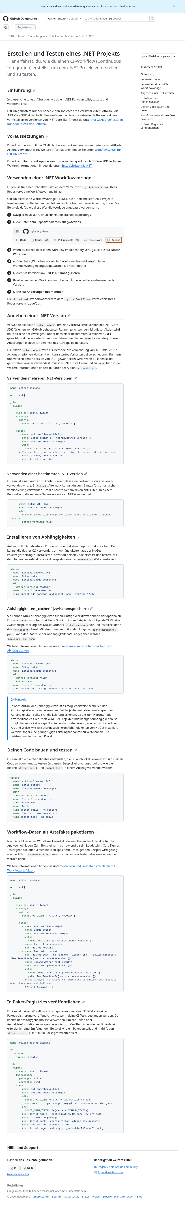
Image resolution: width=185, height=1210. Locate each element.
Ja (13, 1168)
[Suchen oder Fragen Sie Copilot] (119, 19)
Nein (28, 1168)
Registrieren (25, 27)
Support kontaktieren (108, 1172)
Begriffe (57, 1196)
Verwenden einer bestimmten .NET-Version (47, 473)
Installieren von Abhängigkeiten (43, 537)
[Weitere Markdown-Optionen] (174, 56)
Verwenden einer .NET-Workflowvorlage (51, 178)
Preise (96, 1196)
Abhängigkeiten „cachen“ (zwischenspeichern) (50, 608)
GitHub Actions (17, 36)
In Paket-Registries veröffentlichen (46, 1002)
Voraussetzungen (27, 136)
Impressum (40, 1196)
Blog (140, 1196)
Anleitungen (37, 36)
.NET (91, 36)
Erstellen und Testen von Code (67, 36)
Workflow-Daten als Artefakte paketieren (52, 832)
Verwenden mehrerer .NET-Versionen (42, 378)
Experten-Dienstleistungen (118, 1196)
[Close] (175, 6)
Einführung (21, 90)
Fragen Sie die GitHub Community (116, 1167)
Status (85, 1196)
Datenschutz (71, 1196)
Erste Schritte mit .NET (77, 166)
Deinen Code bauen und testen (42, 750)
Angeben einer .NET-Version (38, 315)
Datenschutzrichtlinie (18, 1174)
